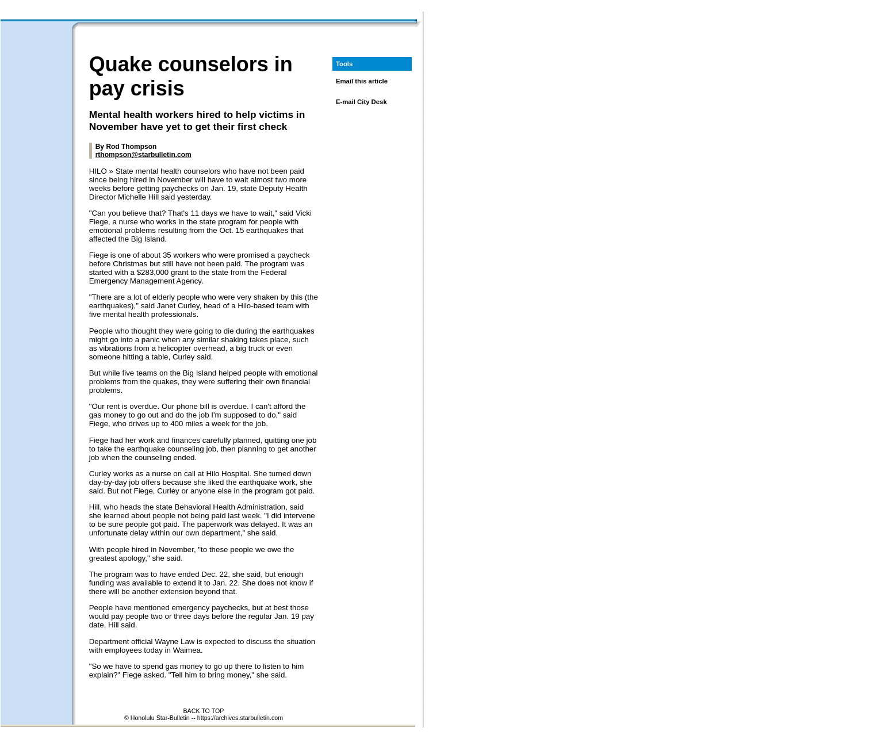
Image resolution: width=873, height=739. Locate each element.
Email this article (362, 81)
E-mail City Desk (361, 101)
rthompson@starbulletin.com (143, 155)
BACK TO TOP (203, 710)
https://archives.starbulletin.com (240, 717)
